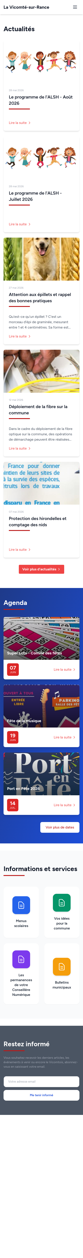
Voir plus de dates (60, 827)
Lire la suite (20, 123)
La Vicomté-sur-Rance (26, 7)
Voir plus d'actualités (41, 569)
